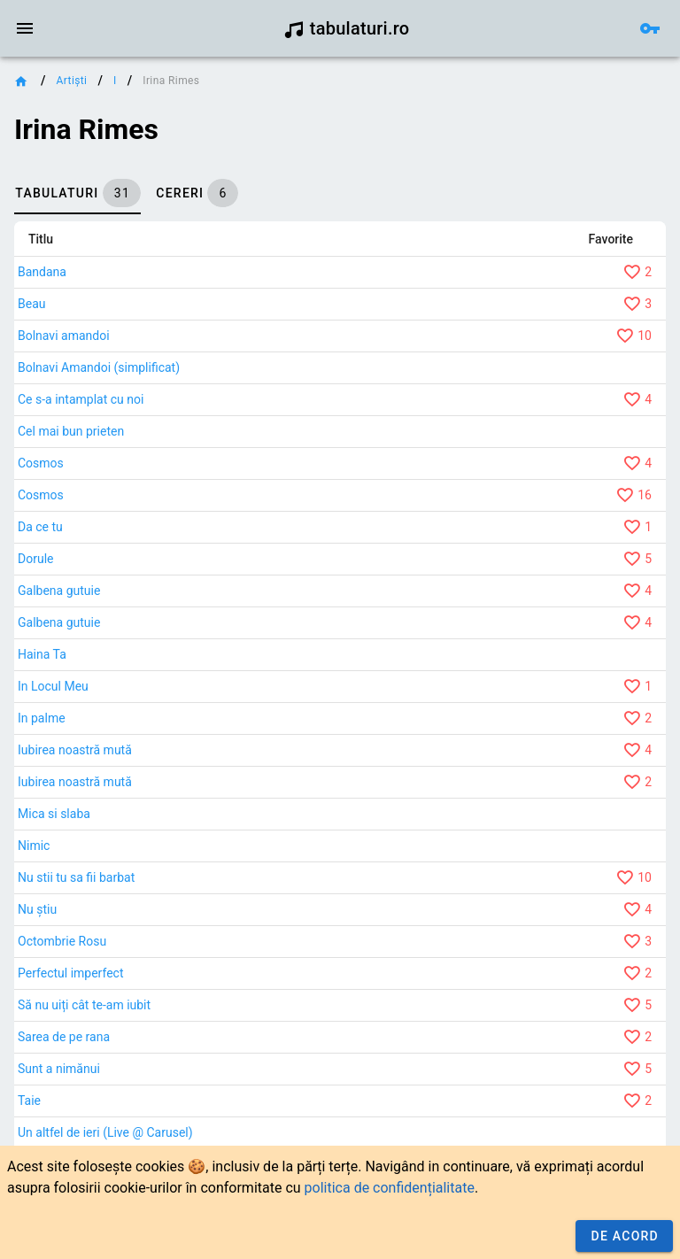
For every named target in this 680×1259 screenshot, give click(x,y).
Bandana (42, 272)
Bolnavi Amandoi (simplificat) (99, 367)
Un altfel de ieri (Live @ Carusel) (105, 1132)
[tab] (77, 193)
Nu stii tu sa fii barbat (76, 877)
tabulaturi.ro (346, 28)
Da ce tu (40, 527)
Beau (31, 304)
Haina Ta (42, 654)
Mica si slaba (54, 814)
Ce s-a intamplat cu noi (80, 399)
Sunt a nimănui (59, 1069)
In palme (42, 718)
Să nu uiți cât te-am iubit (84, 1005)
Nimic (34, 845)
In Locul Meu (53, 686)
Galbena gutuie (59, 590)
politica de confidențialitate (390, 1187)
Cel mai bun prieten (71, 431)
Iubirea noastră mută (75, 750)
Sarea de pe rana (64, 1037)
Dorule (35, 559)
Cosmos (41, 463)
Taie (29, 1100)
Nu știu (37, 909)
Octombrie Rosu (62, 941)
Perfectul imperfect (71, 973)
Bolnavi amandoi (64, 335)
